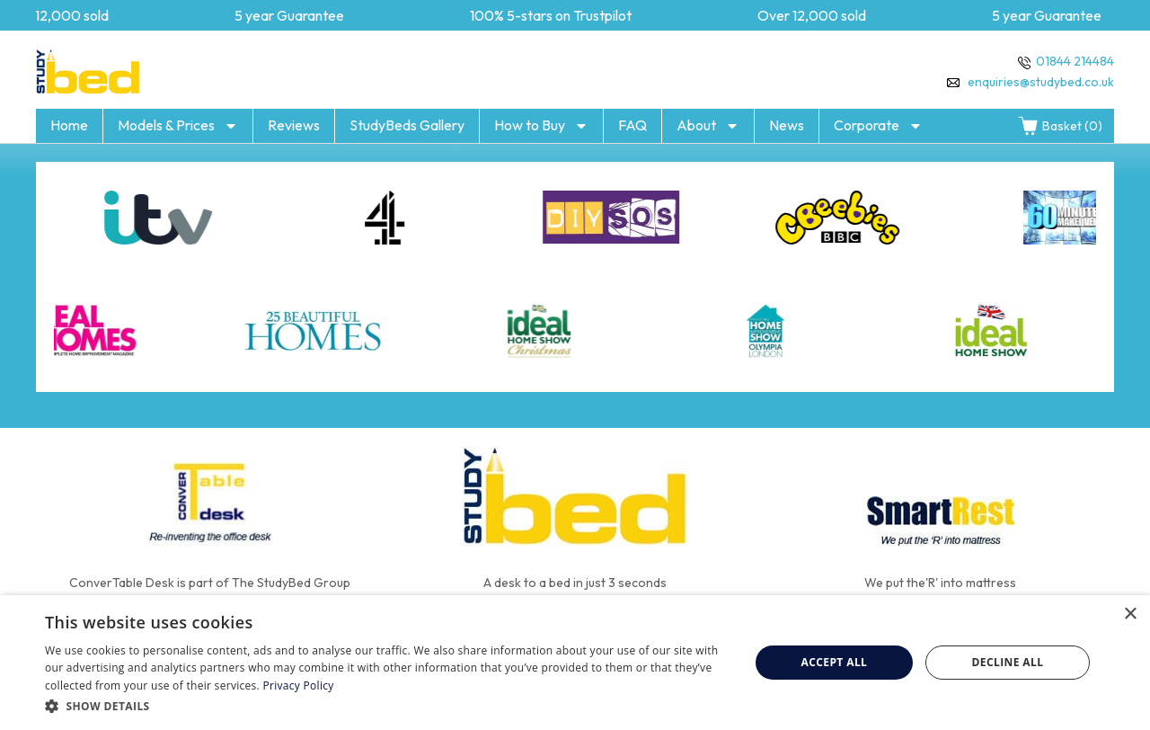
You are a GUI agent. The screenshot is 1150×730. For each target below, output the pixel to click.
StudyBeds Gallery (406, 125)
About (708, 126)
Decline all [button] (1008, 662)
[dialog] (575, 662)
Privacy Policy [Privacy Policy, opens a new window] (297, 685)
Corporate (878, 126)
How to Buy (541, 126)
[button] (387, 706)
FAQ (632, 125)
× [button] (1130, 614)
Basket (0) (1059, 126)
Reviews (294, 125)
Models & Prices (178, 126)
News (786, 125)
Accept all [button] (834, 662)
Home (69, 125)
